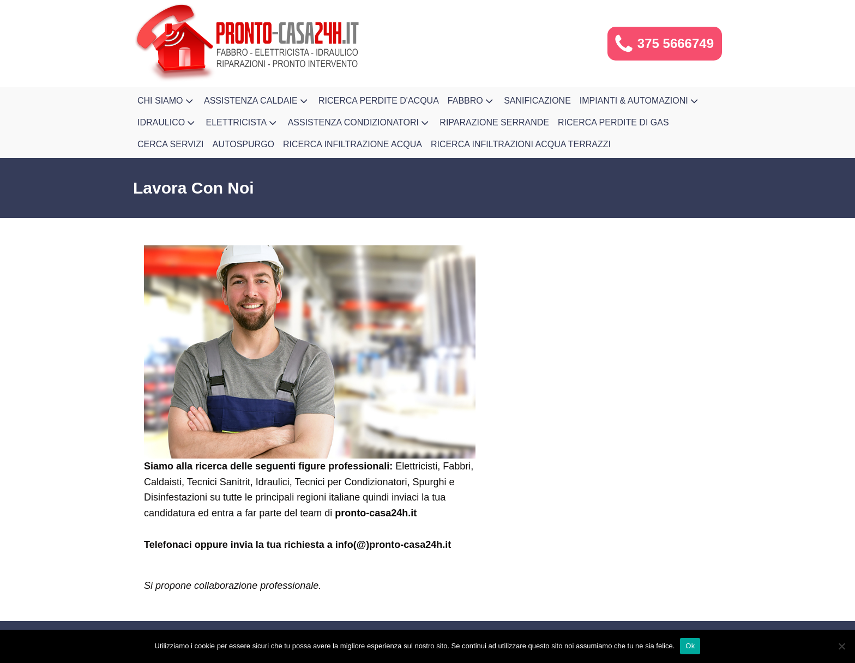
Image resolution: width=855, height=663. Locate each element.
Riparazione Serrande (494, 122)
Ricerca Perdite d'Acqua (378, 100)
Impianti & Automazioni (640, 101)
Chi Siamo (166, 101)
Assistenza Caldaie (257, 101)
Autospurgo (244, 144)
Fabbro (471, 101)
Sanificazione (537, 100)
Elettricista (242, 123)
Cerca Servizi (170, 144)
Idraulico (167, 123)
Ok (690, 646)
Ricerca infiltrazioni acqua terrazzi (521, 144)
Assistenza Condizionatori (359, 123)
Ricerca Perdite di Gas (613, 122)
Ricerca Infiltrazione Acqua (352, 144)
